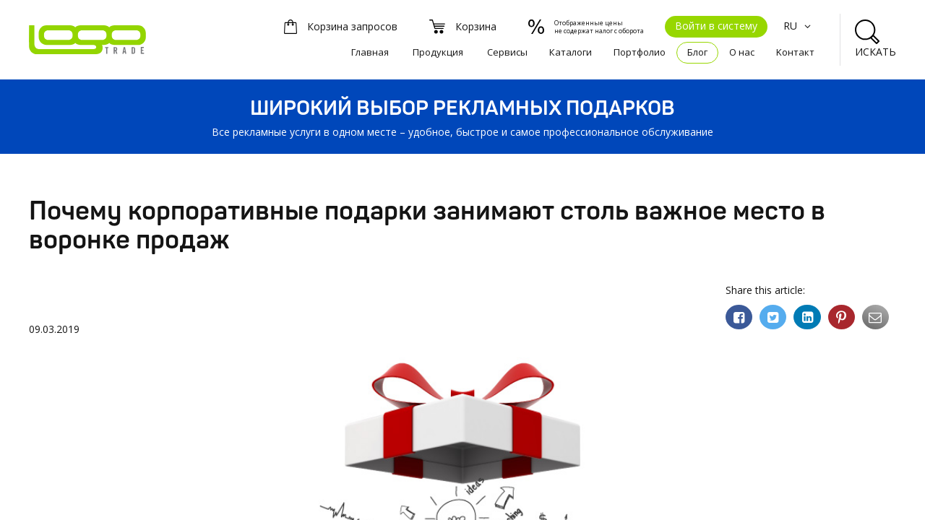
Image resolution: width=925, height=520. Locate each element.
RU (798, 25)
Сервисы (507, 52)
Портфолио (640, 52)
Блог (697, 52)
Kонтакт (795, 52)
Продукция (438, 52)
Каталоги (570, 52)
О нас (741, 52)
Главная (370, 52)
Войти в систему (716, 25)
